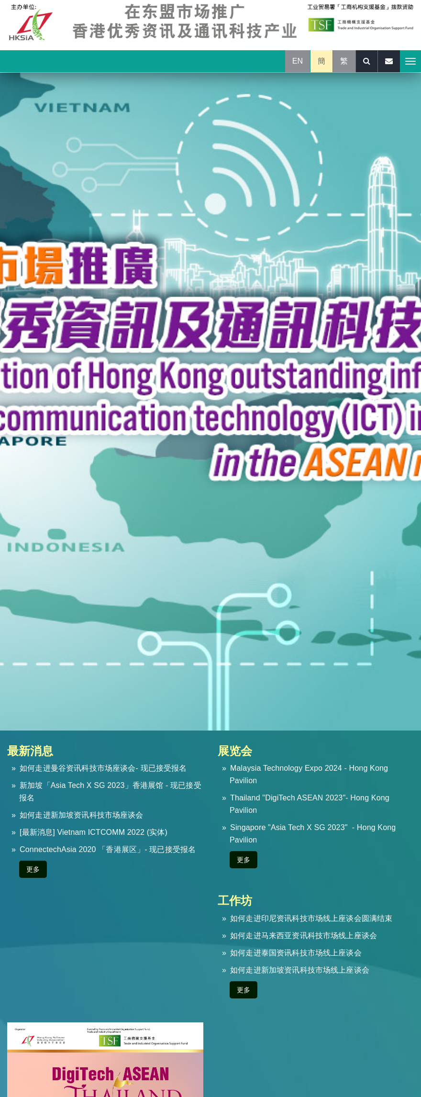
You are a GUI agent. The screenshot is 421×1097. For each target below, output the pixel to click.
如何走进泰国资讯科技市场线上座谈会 (296, 953)
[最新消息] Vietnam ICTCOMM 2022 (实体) (93, 832)
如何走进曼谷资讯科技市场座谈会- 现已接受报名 (103, 768)
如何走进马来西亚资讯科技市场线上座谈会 (303, 935)
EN (297, 61)
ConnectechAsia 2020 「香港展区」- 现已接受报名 (108, 849)
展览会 (235, 750)
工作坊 (235, 900)
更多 (33, 869)
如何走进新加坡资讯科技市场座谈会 (82, 815)
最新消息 (30, 750)
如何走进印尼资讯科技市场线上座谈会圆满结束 (311, 918)
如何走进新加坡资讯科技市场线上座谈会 (299, 970)
